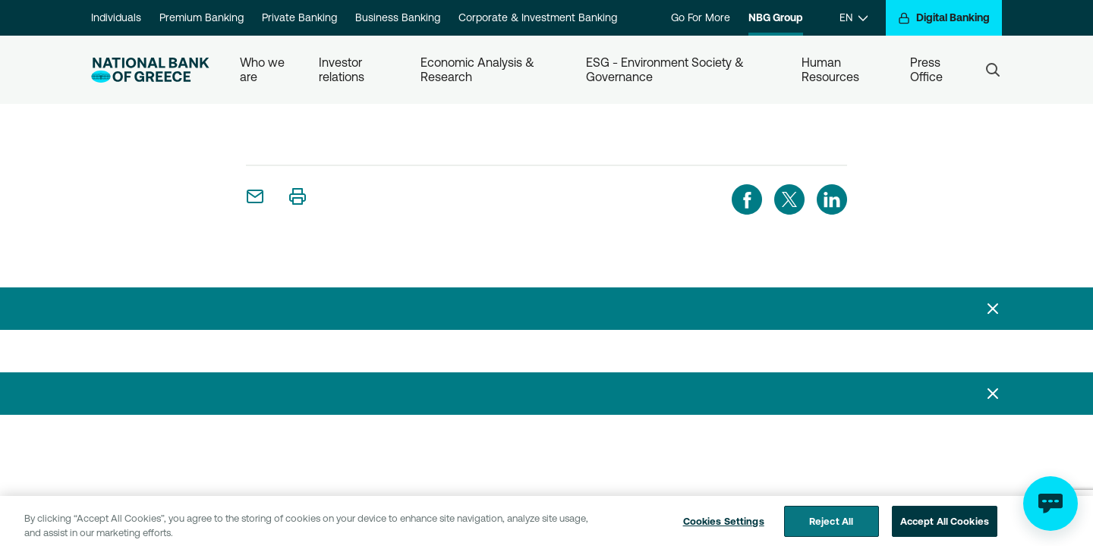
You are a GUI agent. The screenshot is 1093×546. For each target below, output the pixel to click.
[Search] (993, 70)
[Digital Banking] (944, 18)
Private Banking (299, 17)
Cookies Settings (723, 525)
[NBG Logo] (150, 70)
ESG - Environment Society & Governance (666, 69)
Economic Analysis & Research (479, 69)
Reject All (831, 525)
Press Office (926, 69)
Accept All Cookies (944, 525)
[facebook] (747, 199)
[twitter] (789, 199)
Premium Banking (201, 17)
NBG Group (775, 17)
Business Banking (397, 17)
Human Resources (830, 69)
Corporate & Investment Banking (537, 17)
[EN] (853, 18)
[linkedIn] (832, 199)
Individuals (116, 17)
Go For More (700, 17)
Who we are (264, 69)
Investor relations (342, 69)
